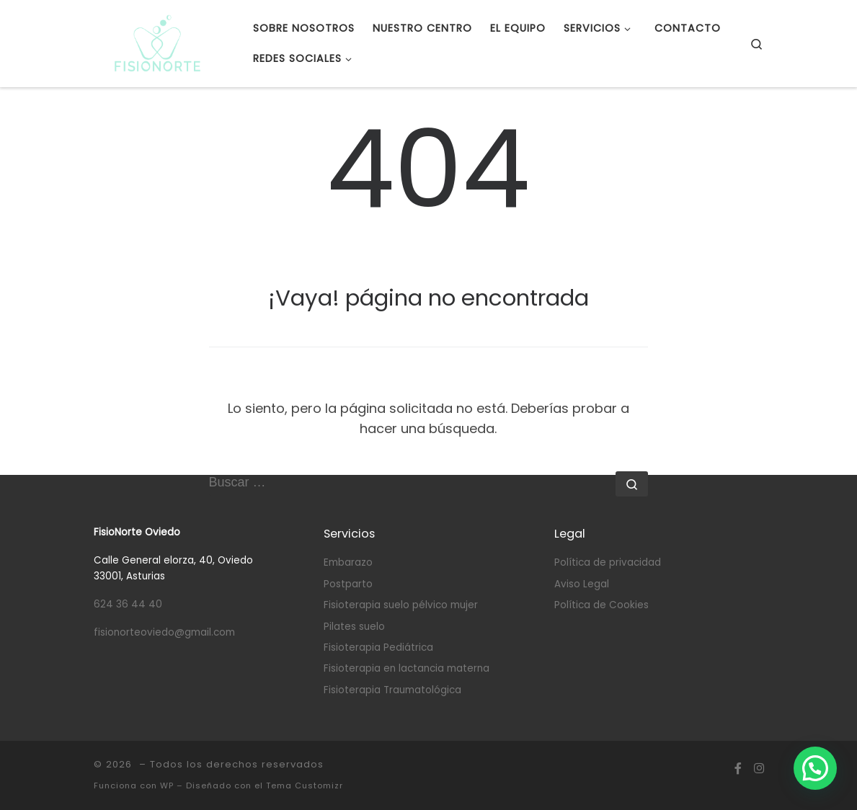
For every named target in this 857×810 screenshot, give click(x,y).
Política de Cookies (601, 605)
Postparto (348, 584)
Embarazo (348, 562)
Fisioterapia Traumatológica (392, 690)
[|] (158, 41)
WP (167, 785)
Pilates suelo (354, 626)
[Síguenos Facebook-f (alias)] (738, 769)
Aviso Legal (581, 584)
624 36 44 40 (128, 604)
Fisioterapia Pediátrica (378, 647)
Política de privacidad (607, 562)
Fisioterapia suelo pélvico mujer (401, 605)
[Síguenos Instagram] (759, 769)
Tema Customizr (304, 785)
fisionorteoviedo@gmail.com (164, 632)
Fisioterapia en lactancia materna (406, 668)
